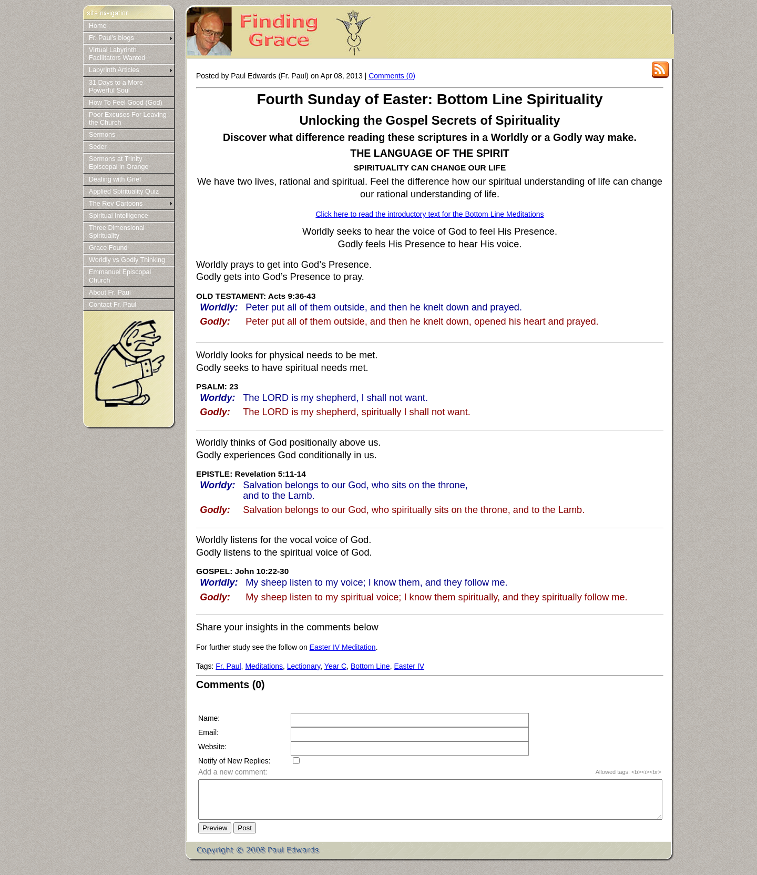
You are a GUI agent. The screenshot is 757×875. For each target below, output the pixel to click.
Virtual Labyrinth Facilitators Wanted (117, 54)
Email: (208, 732)
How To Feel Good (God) (125, 102)
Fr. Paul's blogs (111, 38)
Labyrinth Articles (114, 70)
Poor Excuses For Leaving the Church (128, 118)
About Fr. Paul (110, 292)
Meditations (264, 666)
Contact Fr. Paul (112, 304)
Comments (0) (392, 76)
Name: (209, 718)
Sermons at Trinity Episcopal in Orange (118, 162)
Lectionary (304, 666)
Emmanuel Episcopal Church (120, 276)
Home (98, 25)
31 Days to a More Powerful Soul (116, 86)
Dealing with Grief (115, 179)
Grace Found (108, 248)
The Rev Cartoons (115, 203)
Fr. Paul (228, 666)
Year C (335, 666)
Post (245, 836)
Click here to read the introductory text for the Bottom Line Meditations (429, 214)
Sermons (102, 134)
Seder (98, 146)
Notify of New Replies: (234, 761)
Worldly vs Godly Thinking (127, 260)
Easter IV (409, 666)
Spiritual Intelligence (118, 215)
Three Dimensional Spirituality (117, 231)
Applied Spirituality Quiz (124, 191)
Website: (212, 746)
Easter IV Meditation (343, 647)
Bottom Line (370, 666)
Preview (214, 836)
